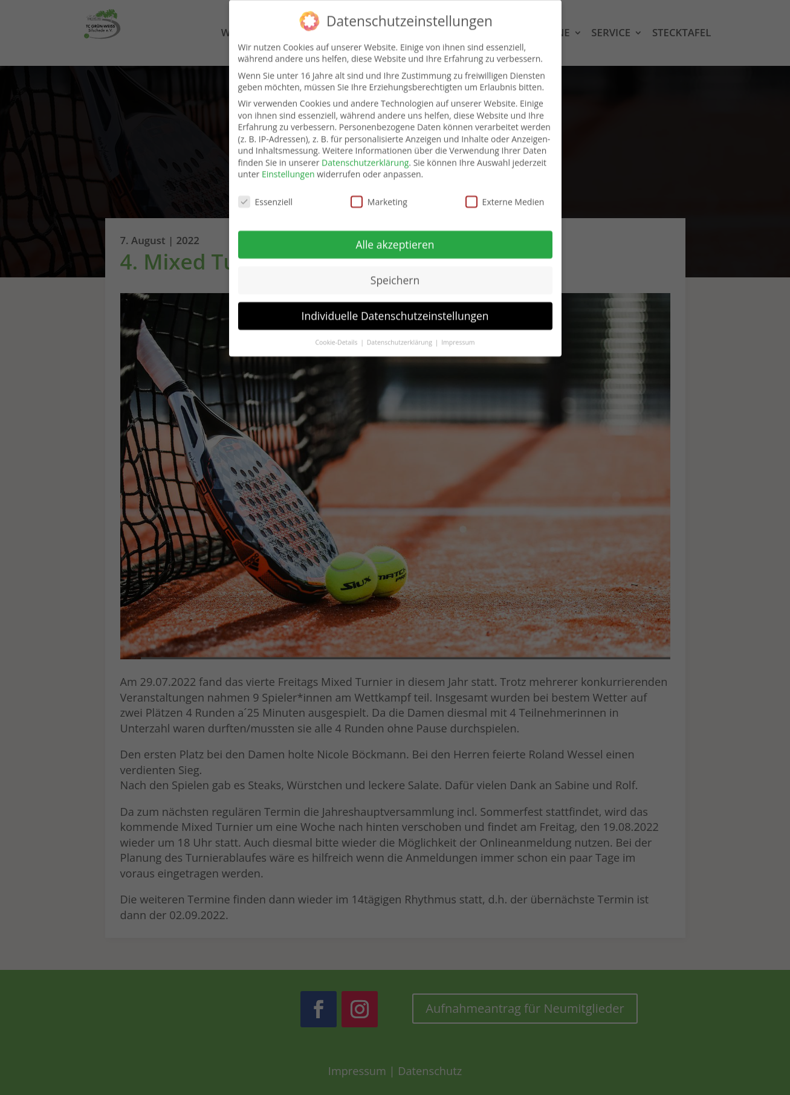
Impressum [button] (457, 335)
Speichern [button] (395, 272)
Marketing (379, 194)
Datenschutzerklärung (365, 155)
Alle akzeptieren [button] (394, 237)
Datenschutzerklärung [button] (400, 335)
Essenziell (265, 194)
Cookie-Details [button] (337, 335)
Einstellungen (288, 167)
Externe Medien (505, 194)
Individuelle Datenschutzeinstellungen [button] (395, 308)
